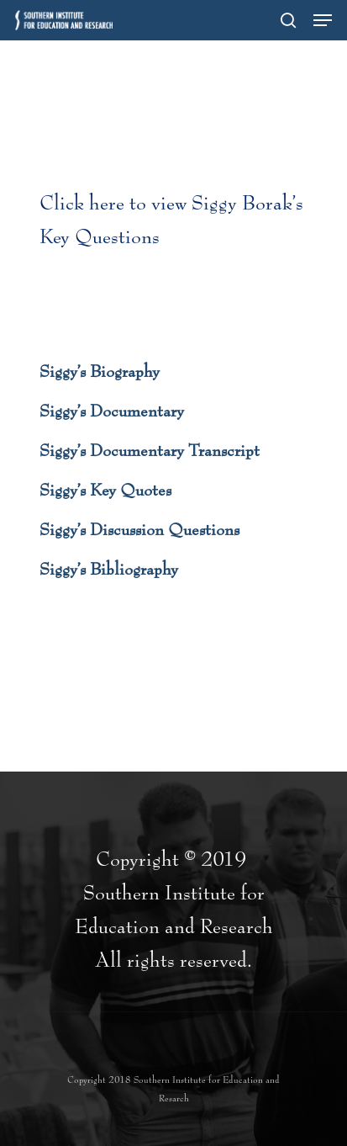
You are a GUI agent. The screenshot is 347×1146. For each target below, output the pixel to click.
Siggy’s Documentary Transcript (149, 451)
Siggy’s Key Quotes (105, 490)
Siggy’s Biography (99, 372)
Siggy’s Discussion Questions (139, 530)
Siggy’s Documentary (111, 411)
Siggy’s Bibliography (108, 569)
